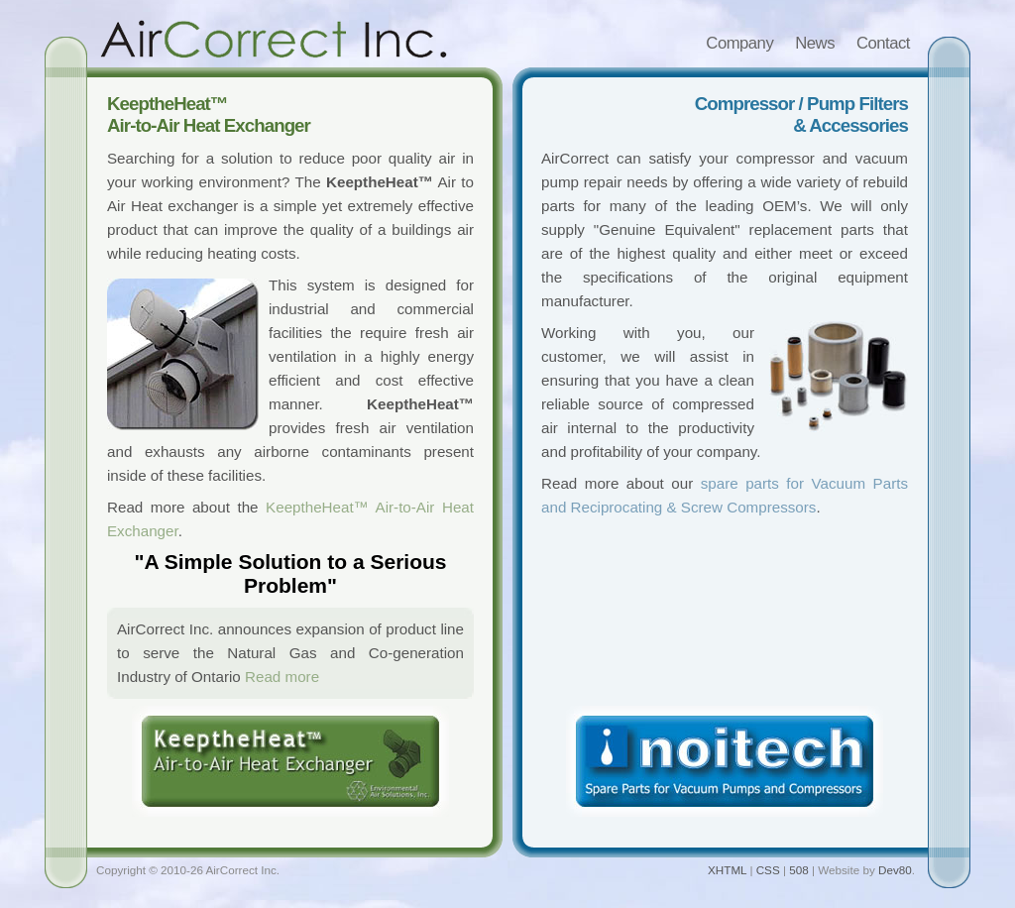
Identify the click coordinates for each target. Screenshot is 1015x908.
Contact (883, 43)
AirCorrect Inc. (273, 39)
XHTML (727, 869)
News (815, 43)
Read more (282, 676)
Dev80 (895, 869)
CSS (768, 869)
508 (798, 869)
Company (739, 43)
